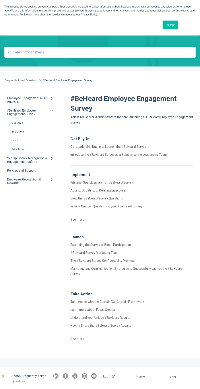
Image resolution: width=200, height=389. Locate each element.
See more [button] (77, 219)
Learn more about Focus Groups (92, 309)
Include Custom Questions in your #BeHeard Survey (106, 206)
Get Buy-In (18, 122)
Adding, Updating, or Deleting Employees (98, 190)
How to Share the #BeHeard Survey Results (100, 325)
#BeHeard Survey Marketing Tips (93, 252)
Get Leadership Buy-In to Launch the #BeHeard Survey (108, 146)
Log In (109, 376)
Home (140, 376)
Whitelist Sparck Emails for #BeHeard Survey (101, 182)
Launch (16, 140)
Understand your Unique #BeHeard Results (100, 317)
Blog (173, 376)
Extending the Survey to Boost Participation (100, 245)
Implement (18, 131)
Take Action (18, 149)
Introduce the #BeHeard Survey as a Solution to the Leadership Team (119, 154)
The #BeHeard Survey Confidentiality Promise (102, 260)
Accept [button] (170, 25)
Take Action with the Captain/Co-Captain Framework (107, 302)
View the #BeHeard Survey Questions (97, 198)
